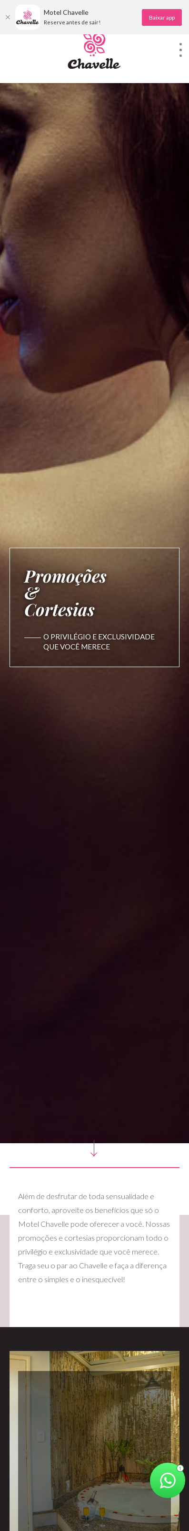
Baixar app (162, 17)
